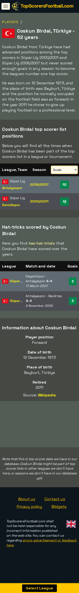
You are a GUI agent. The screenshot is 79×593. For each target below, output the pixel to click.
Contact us (54, 498)
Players (10, 22)
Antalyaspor (12, 188)
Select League (39, 588)
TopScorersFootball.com (46, 6)
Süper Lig (17, 281)
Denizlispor (11, 205)
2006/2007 (39, 184)
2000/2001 (39, 201)
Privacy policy (29, 506)
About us (26, 498)
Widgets (59, 506)
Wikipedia (47, 395)
